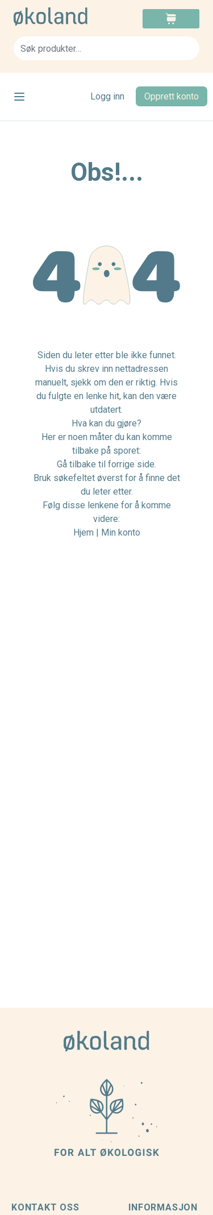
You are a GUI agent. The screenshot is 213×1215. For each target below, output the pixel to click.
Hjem (83, 532)
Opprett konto (171, 96)
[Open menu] (19, 96)
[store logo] (60, 16)
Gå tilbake (76, 464)
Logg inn (107, 96)
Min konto (120, 532)
